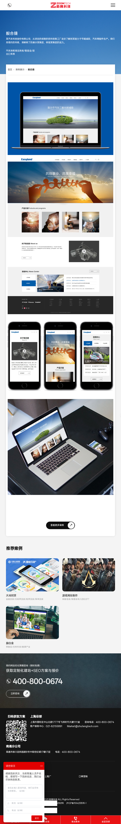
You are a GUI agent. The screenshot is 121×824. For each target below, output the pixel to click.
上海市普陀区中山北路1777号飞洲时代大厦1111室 (55, 722)
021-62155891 (54, 726)
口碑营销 (83, 776)
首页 (10, 69)
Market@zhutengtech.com (82, 726)
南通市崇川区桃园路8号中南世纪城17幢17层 (28, 752)
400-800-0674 (105, 722)
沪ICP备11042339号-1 (76, 803)
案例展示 (20, 69)
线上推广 (46, 776)
